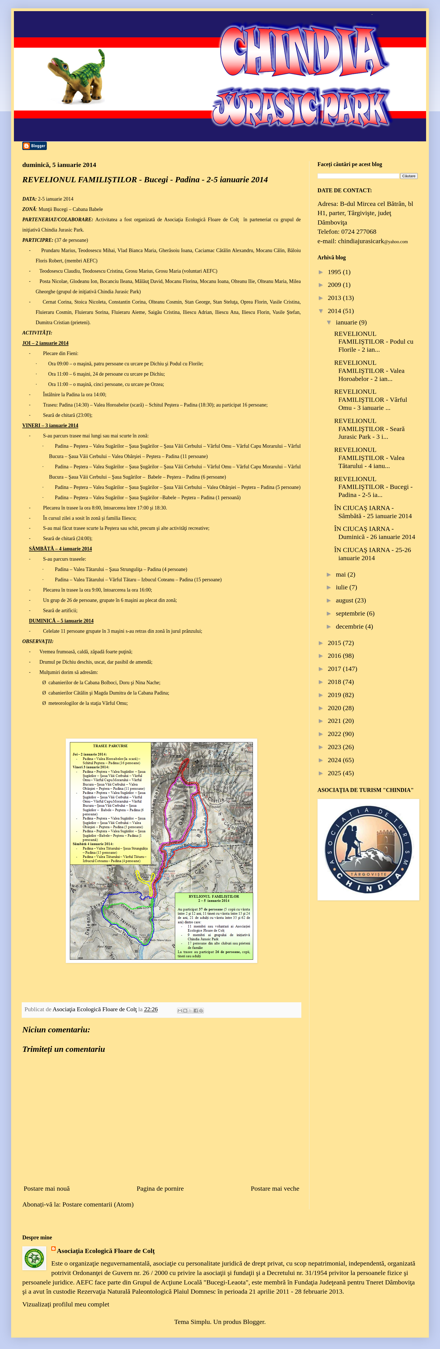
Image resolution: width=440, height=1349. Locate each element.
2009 (335, 284)
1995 (335, 271)
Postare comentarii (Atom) (98, 1204)
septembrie (351, 613)
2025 (335, 773)
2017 (335, 668)
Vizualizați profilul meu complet (65, 1304)
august (345, 600)
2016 (335, 655)
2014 (335, 310)
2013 (335, 297)
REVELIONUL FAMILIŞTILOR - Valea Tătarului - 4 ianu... (369, 457)
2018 (335, 681)
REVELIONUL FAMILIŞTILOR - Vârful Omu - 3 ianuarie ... (370, 399)
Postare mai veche (275, 1188)
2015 (335, 642)
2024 (335, 760)
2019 (335, 694)
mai (342, 574)
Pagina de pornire (160, 1188)
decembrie (350, 626)
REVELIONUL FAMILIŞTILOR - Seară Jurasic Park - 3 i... (369, 428)
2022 (335, 733)
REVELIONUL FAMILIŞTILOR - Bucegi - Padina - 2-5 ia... (373, 487)
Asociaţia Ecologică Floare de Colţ (106, 1250)
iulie (342, 587)
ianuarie (347, 322)
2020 (335, 708)
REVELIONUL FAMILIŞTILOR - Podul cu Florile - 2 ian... (374, 341)
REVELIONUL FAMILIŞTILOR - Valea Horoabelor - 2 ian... (369, 370)
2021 (335, 720)
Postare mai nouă (47, 1188)
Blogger (253, 1321)
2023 (335, 746)
